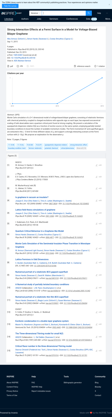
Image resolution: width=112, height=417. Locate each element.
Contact (98, 395)
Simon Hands (32, 39)
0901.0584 (50, 216)
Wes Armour (12, 39)
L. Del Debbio (39, 337)
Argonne (37, 325)
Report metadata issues (40, 391)
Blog (96, 383)
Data (88, 19)
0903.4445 (56, 327)
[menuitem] (99, 13)
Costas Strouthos (57, 39)
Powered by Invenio (9, 413)
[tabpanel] (56, 260)
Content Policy (12, 387)
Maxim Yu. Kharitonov (24, 325)
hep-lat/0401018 (52, 278)
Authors (25, 19)
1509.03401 (18, 55)
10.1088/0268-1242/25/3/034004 (79, 327)
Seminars (53, 19)
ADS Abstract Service (22, 61)
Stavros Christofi (22, 350)
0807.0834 (53, 204)
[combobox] (64, 13)
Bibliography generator (73, 383)
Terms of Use (12, 395)
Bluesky (98, 387)
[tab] (14, 155)
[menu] (102, 13)
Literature (8, 19)
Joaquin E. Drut (21, 201)
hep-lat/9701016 (54, 340)
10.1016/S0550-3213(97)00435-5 (79, 340)
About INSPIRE (12, 383)
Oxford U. (22, 39)
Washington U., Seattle (62, 201)
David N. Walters (44, 275)
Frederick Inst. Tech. (38, 350)
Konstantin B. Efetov (67, 325)
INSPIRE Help (36, 387)
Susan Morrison (64, 300)
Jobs (39, 19)
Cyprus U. (68, 39)
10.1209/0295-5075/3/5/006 (45, 266)
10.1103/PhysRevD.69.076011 (75, 278)
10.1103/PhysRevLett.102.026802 (75, 204)
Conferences (72, 19)
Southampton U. (49, 288)
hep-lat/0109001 (52, 303)
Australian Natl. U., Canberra (35, 263)
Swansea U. (43, 39)
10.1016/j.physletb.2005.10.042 (77, 291)
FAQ (33, 383)
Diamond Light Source (34, 250)
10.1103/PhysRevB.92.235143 (23, 58)
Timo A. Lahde (46, 201)
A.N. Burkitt (52, 263)
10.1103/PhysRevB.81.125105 (71, 253)
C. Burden (19, 263)
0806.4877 (50, 237)
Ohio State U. (34, 201)
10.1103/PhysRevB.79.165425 (71, 216)
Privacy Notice (12, 391)
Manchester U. (58, 275)
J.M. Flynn (38, 288)
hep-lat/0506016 (53, 291)
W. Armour (19, 250)
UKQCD (18, 288)
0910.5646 (50, 253)
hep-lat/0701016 (52, 355)
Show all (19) (81, 148)
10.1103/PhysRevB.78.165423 (71, 237)
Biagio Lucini (43, 300)
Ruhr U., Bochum (51, 325)
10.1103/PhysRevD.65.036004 (75, 303)
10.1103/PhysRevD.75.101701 (75, 355)
